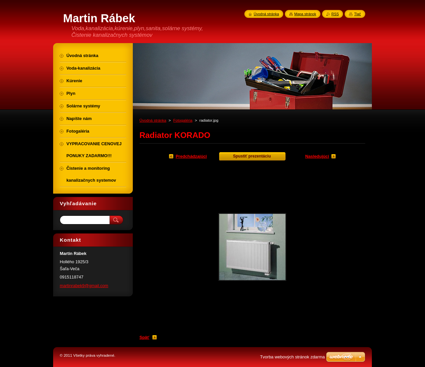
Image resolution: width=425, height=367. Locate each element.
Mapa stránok (305, 14)
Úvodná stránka (152, 120)
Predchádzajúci (191, 156)
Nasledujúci (317, 156)
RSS (335, 14)
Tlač (357, 14)
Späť (144, 337)
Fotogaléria (183, 120)
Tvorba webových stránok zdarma (292, 356)
